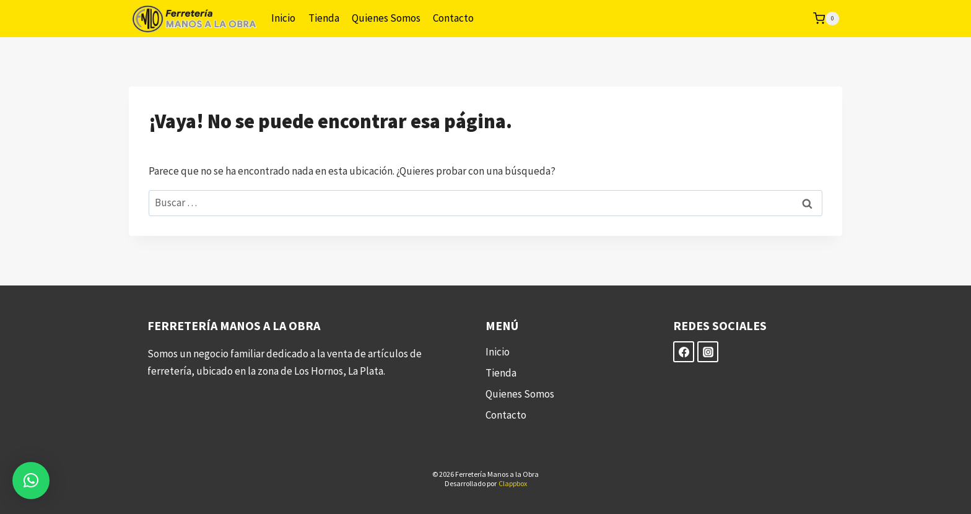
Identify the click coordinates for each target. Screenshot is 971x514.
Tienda (323, 18)
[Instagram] (707, 351)
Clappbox (513, 483)
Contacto (453, 18)
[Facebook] (683, 351)
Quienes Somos (386, 18)
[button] (31, 480)
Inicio (283, 18)
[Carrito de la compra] (826, 18)
